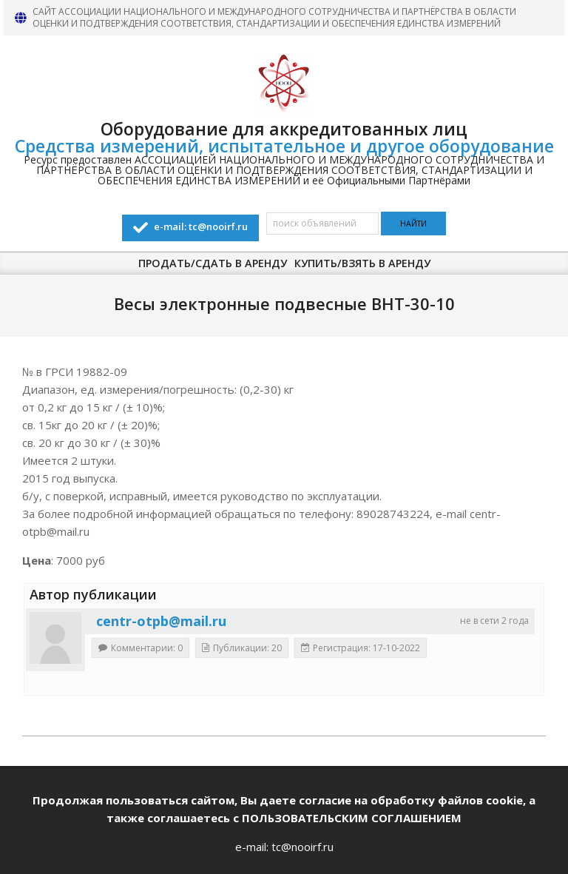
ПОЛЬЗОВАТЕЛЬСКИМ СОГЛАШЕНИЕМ (352, 817)
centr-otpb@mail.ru (161, 621)
